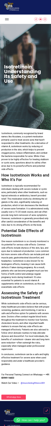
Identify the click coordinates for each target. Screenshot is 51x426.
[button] (30, 420)
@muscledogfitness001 (33, 383)
